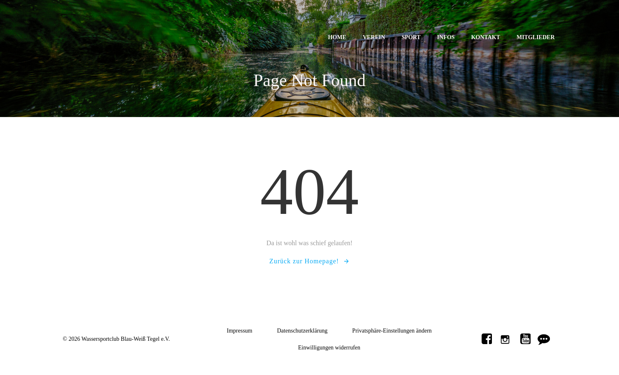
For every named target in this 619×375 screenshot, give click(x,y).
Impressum (239, 331)
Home (337, 37)
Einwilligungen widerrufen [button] (329, 348)
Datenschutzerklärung (302, 331)
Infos (446, 37)
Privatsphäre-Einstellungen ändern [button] (391, 331)
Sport (410, 37)
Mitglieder (536, 37)
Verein (374, 37)
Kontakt (485, 37)
